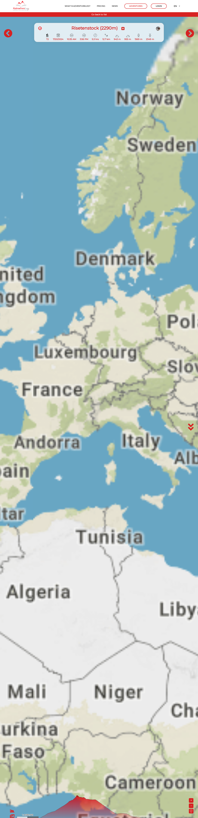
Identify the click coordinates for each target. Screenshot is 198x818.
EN (177, 6)
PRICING (101, 6)
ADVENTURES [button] (135, 6)
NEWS (115, 6)
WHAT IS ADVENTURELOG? (77, 6)
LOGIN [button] (159, 6)
